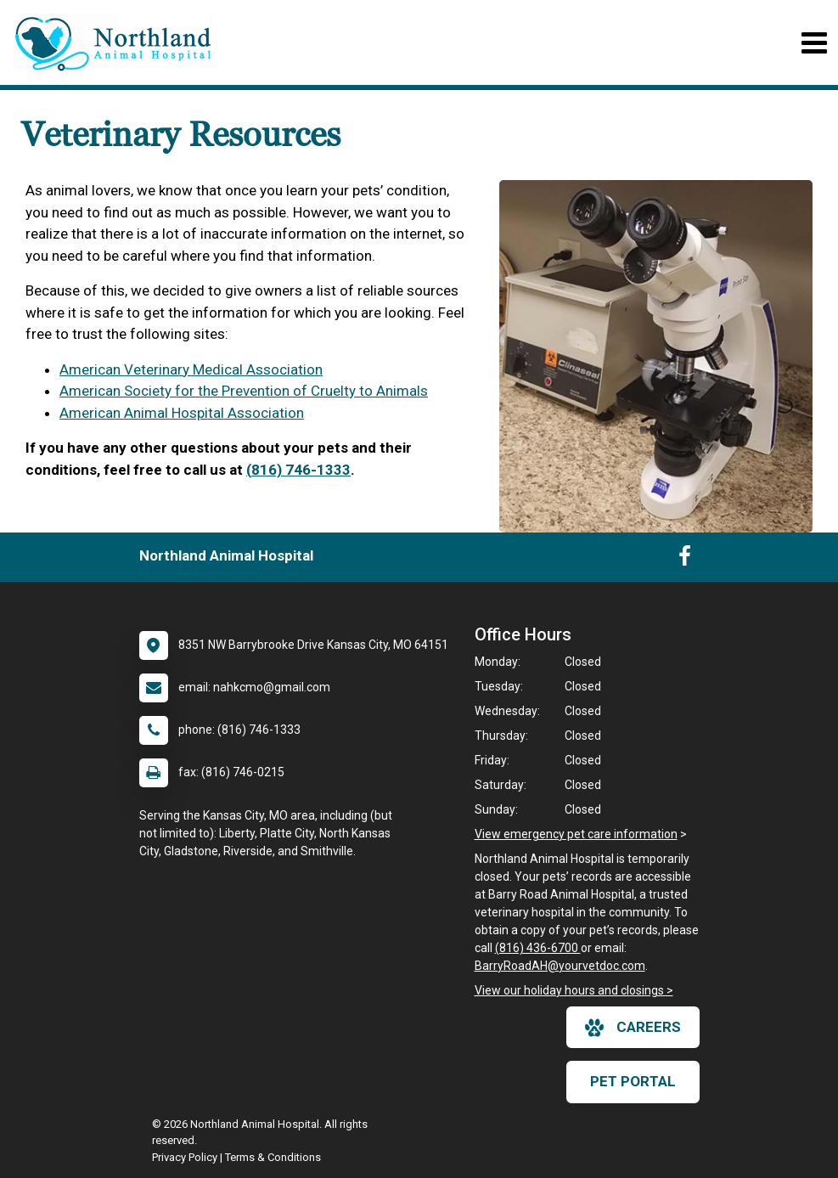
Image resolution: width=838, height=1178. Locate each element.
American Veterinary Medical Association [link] (191, 369)
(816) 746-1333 (298, 469)
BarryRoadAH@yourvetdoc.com (560, 965)
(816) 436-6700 (538, 948)
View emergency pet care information (576, 834)
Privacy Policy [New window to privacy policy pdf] (184, 1157)
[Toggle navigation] (814, 43)
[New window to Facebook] (685, 559)
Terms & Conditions (273, 1157)
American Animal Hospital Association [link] (181, 412)
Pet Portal (633, 1081)
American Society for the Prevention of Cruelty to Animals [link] (243, 390)
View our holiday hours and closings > (574, 990)
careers (633, 1027)
